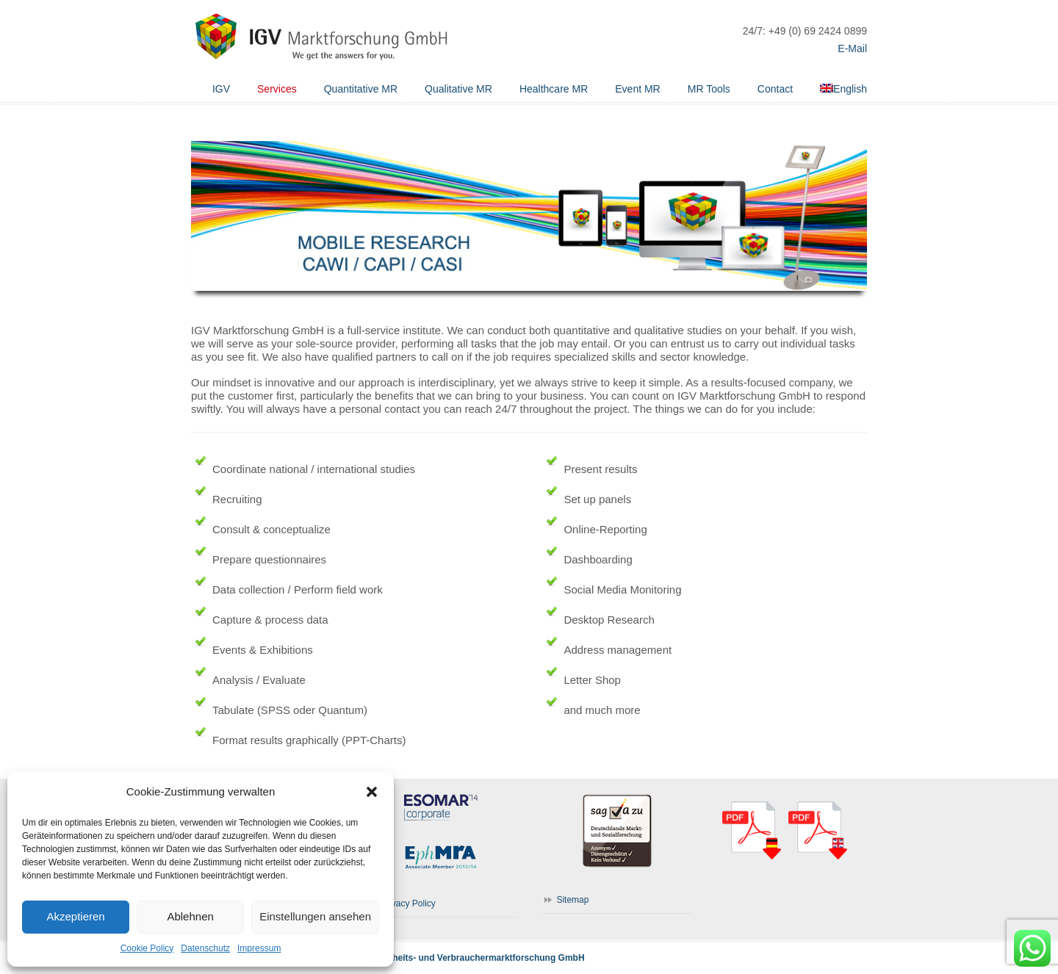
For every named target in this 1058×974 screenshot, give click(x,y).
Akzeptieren (75, 916)
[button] (371, 791)
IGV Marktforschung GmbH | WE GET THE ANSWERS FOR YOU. (319, 32)
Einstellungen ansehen (315, 916)
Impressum (259, 948)
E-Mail (852, 48)
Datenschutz (205, 948)
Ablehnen (190, 916)
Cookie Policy (147, 948)
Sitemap (572, 900)
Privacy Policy (408, 903)
